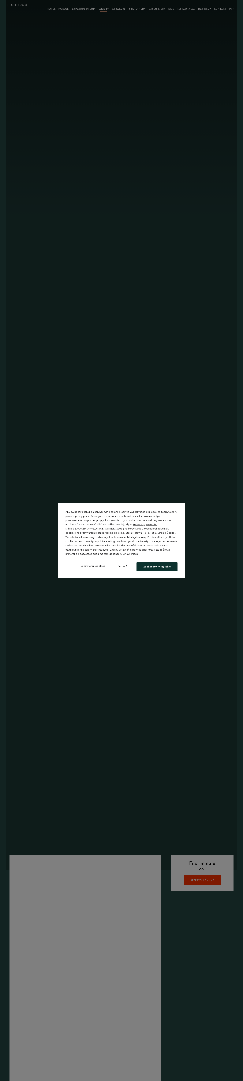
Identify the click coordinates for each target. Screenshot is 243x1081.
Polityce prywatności (145, 524)
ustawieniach (130, 554)
